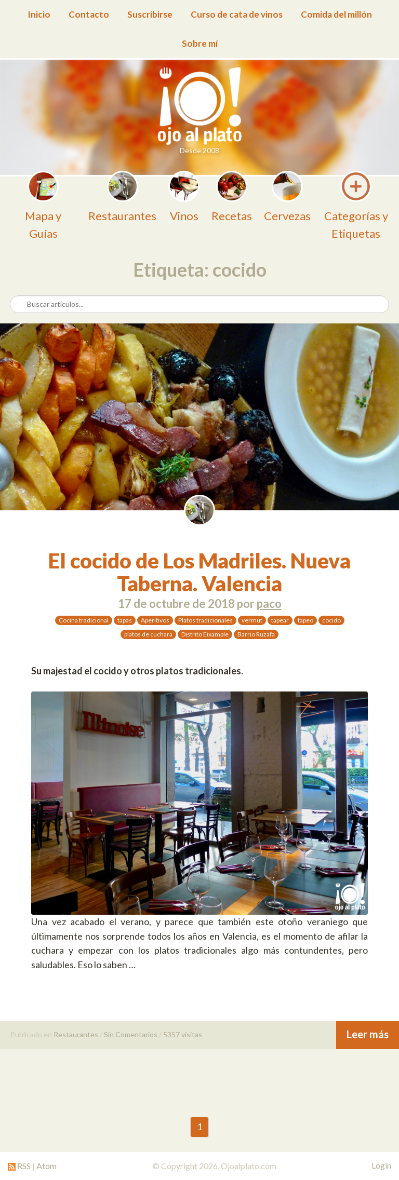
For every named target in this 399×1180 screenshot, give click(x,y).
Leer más (368, 1034)
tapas (124, 620)
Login (381, 1165)
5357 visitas (182, 1034)
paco (269, 603)
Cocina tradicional (84, 620)
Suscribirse (149, 14)
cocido (331, 620)
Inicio (39, 14)
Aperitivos (155, 620)
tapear (280, 620)
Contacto (89, 14)
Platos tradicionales (205, 620)
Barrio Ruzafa (256, 634)
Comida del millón (336, 14)
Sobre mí (200, 43)
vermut (252, 620)
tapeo (305, 620)
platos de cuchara (148, 634)
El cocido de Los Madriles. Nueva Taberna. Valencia (199, 572)
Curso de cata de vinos (237, 14)
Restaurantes (76, 1034)
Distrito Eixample (205, 634)
